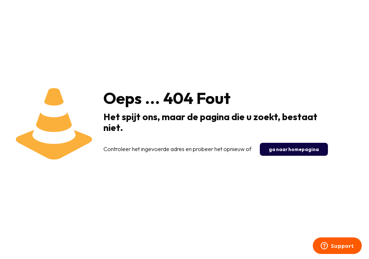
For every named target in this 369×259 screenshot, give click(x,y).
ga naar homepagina (294, 149)
